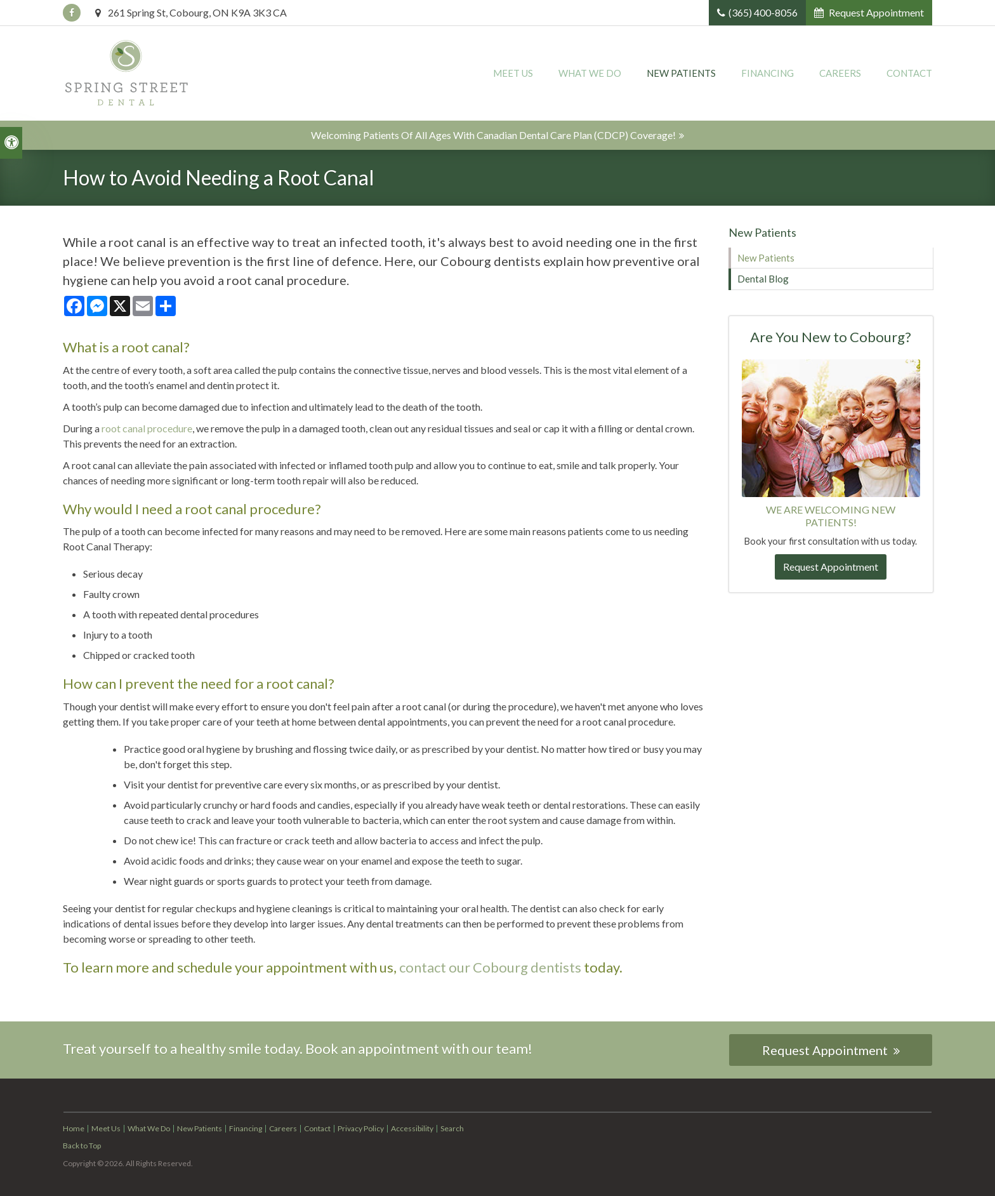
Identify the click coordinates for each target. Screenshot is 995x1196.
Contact (909, 73)
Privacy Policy (361, 1128)
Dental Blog (763, 278)
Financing (767, 73)
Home (73, 1128)
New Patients (681, 73)
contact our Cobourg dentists (490, 967)
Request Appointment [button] (875, 12)
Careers (840, 73)
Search (452, 1128)
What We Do (589, 73)
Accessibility (412, 1128)
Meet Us (513, 73)
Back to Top (82, 1145)
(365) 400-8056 (763, 12)
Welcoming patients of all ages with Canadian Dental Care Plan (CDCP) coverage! (493, 135)
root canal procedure (147, 428)
